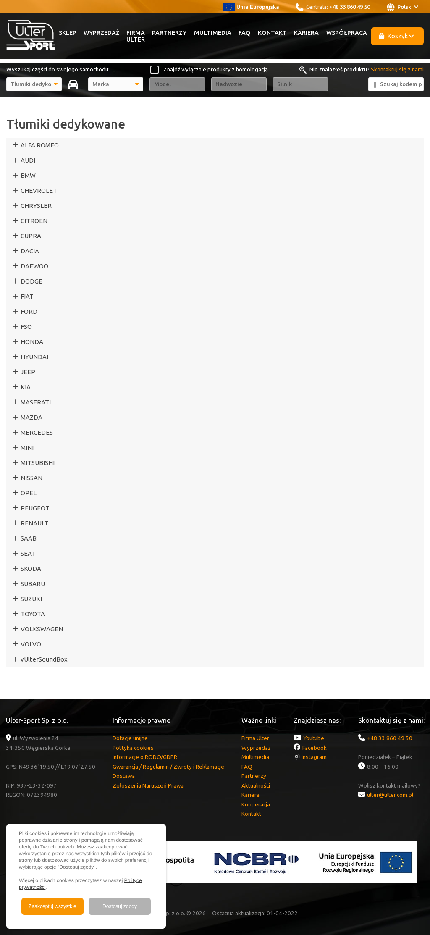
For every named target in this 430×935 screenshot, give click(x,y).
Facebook (314, 747)
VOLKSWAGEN (42, 629)
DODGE (31, 281)
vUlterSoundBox (44, 659)
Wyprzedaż (101, 32)
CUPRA (31, 235)
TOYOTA (33, 613)
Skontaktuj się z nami (397, 69)
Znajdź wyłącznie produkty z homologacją (215, 69)
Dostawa (124, 775)
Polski (402, 7)
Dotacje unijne (130, 738)
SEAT (28, 553)
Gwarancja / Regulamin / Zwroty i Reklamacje (168, 766)
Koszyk (396, 35)
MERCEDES (37, 432)
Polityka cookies (133, 747)
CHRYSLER (36, 205)
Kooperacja (255, 804)
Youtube (313, 738)
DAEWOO (34, 266)
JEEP (28, 372)
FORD (29, 311)
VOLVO (31, 644)
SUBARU (33, 583)
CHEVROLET (39, 190)
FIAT (27, 296)
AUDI (28, 160)
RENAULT (34, 523)
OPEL (29, 492)
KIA (26, 387)
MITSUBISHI (38, 462)
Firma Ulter (135, 36)
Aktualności (255, 785)
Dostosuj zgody (119, 906)
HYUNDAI (34, 356)
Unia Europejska (251, 7)
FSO (26, 326)
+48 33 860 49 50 (349, 7)
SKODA (31, 568)
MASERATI (36, 402)
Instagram (314, 757)
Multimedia (212, 32)
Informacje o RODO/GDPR (145, 757)
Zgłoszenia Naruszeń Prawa (148, 785)
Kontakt (272, 32)
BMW (28, 175)
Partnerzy (169, 32)
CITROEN (34, 220)
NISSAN (31, 477)
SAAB (29, 538)
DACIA (30, 251)
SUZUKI (31, 598)
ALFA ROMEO (40, 145)
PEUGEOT (35, 508)
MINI (27, 447)
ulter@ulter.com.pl (390, 794)
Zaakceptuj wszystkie (52, 906)
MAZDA (31, 417)
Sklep (67, 32)
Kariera (306, 32)
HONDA (32, 341)
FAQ (245, 32)
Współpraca (346, 32)
